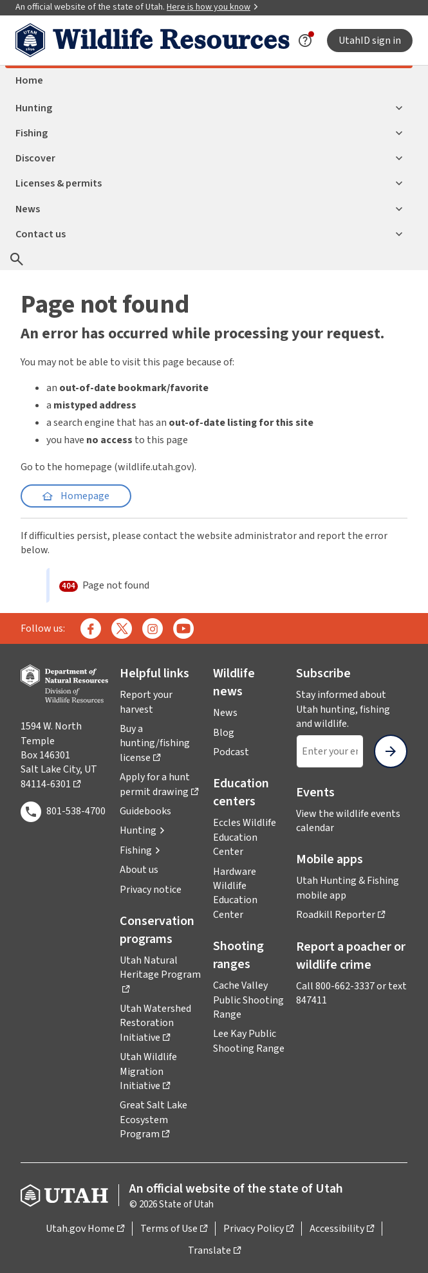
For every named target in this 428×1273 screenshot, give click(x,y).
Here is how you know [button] (213, 7)
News (208, 209)
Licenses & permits (208, 183)
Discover (208, 158)
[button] (142, 830)
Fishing (208, 133)
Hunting (208, 108)
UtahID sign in (370, 40)
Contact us (208, 234)
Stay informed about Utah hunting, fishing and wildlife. (351, 709)
